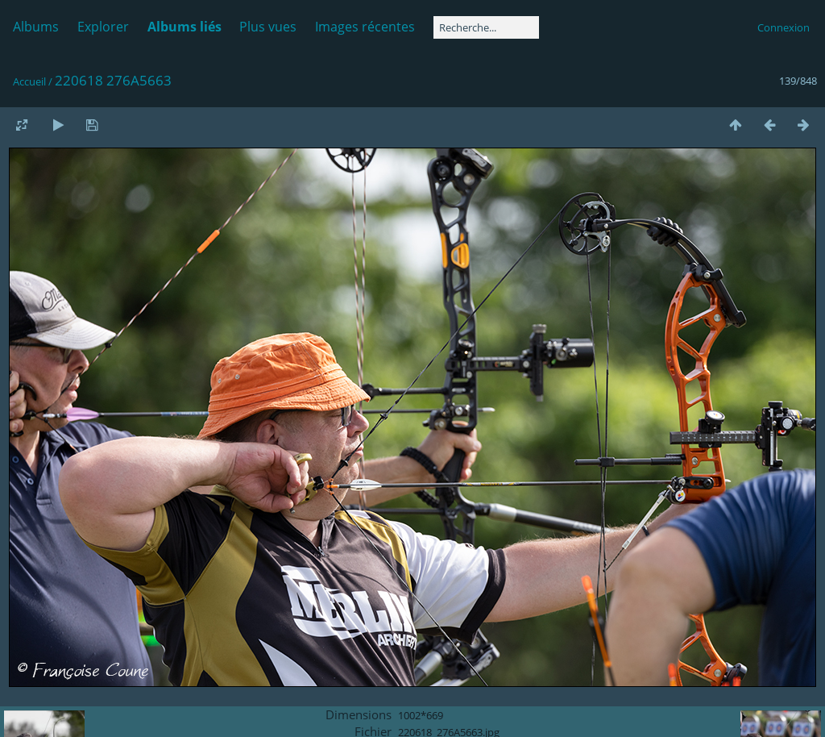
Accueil (29, 81)
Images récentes (365, 26)
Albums (36, 26)
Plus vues (267, 26)
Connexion (783, 27)
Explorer (103, 26)
